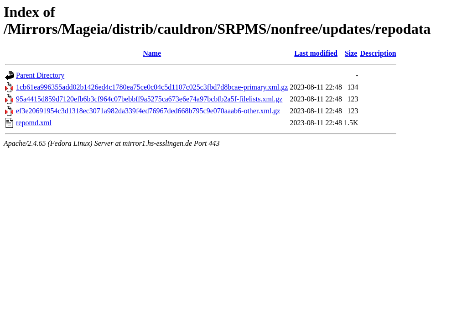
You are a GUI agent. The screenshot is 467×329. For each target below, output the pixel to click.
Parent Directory (40, 75)
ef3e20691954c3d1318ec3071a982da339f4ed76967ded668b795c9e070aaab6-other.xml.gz (148, 111)
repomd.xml (34, 123)
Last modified (315, 53)
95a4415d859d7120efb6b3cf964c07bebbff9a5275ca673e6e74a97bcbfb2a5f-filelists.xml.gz (149, 99)
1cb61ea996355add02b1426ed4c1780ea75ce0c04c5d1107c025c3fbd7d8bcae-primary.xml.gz (152, 87)
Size (351, 53)
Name (152, 53)
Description (378, 53)
